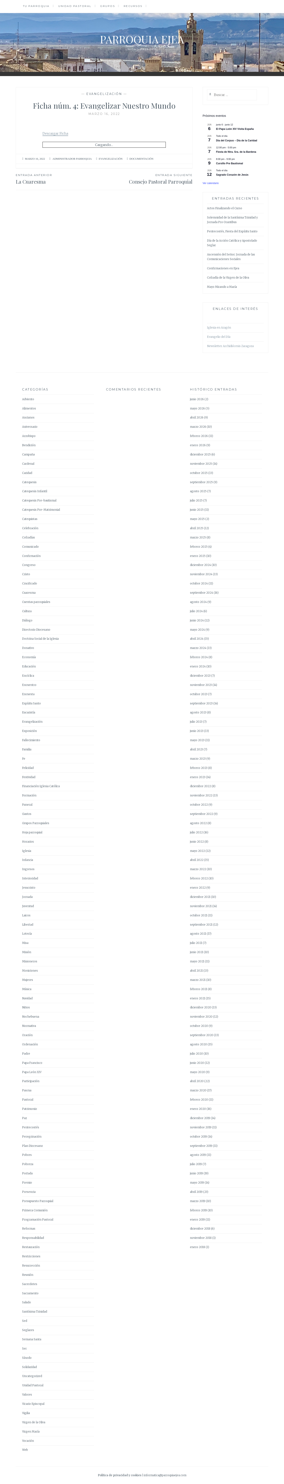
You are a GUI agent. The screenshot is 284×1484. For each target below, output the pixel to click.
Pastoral (27, 1099)
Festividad (28, 777)
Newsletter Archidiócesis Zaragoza (230, 346)
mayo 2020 (197, 1072)
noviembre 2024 (201, 574)
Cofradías (28, 537)
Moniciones (30, 970)
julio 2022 (196, 832)
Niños (26, 1007)
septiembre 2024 (201, 593)
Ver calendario (211, 183)
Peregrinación (31, 1136)
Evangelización (104, 94)
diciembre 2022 (200, 786)
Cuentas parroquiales (36, 602)
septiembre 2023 (201, 703)
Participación (30, 1081)
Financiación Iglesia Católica (41, 786)
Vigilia (26, 1413)
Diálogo (27, 620)
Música (26, 989)
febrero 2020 (199, 1099)
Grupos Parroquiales (35, 823)
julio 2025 (196, 500)
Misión (26, 952)
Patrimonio (29, 1109)
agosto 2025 (198, 491)
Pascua (26, 1090)
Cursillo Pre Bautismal (229, 163)
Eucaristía (28, 712)
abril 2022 (196, 860)
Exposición (29, 731)
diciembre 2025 (200, 454)
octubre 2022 (199, 804)
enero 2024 (198, 666)
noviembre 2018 (201, 1238)
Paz (24, 1118)
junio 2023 (196, 731)
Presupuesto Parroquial (37, 1201)
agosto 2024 (198, 602)
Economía (29, 657)
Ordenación (30, 1044)
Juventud (28, 906)
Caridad (27, 473)
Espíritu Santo (31, 703)
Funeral (27, 804)
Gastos (26, 814)
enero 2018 (197, 1247)
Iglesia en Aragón (219, 327)
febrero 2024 (199, 657)
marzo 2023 (198, 758)
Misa (25, 943)
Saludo (26, 1302)
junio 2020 (197, 1063)
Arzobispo (29, 436)
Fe (23, 758)
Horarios (28, 841)
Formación (29, 795)
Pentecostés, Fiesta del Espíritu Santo (232, 231)
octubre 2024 (199, 583)
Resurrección (31, 1265)
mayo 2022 (197, 851)
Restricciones (31, 1256)
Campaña (28, 454)
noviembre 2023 (201, 685)
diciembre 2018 (200, 1228)
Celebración (30, 528)
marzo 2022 (198, 869)
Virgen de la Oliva (33, 1422)
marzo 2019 (197, 1201)
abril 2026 (196, 417)
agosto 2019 (198, 1155)
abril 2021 (196, 970)
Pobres (27, 1155)
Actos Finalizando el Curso (224, 208)
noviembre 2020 (201, 1016)
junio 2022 (197, 841)
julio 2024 (196, 611)
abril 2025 (196, 528)
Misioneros (29, 961)
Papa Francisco (32, 1063)
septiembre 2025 (201, 482)
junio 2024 (197, 620)
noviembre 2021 (201, 906)
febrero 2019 (198, 1210)
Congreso (29, 565)
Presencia (29, 1192)
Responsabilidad (33, 1238)
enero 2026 (198, 445)
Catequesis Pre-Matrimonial (41, 510)
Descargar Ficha (55, 133)
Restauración (31, 1247)
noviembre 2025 (201, 464)
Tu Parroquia (36, 6)
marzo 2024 (198, 648)
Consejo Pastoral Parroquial (148, 179)
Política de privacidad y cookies (119, 1475)
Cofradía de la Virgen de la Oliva (228, 277)
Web (25, 1450)
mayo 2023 (197, 740)
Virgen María (31, 1431)
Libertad (27, 924)
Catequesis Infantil (34, 491)
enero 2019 (197, 1219)
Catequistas (29, 519)
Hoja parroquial (32, 832)
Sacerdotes (29, 1284)
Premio (27, 1182)
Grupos (107, 6)
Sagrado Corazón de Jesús (232, 174)
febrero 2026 (199, 436)
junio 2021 (196, 952)
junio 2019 (196, 1173)
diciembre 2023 (200, 676)
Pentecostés (30, 1127)
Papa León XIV (31, 1072)
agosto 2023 (198, 712)
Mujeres (27, 980)
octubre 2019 (198, 1136)
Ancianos (28, 417)
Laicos (26, 915)
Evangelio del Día (218, 337)
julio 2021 (196, 943)
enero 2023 (197, 777)
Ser (24, 1348)
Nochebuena (30, 1016)
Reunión (27, 1275)
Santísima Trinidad (34, 1311)
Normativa (29, 1026)
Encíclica (28, 676)
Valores (27, 1394)
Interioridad (30, 878)
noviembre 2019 (200, 1127)
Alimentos (29, 408)
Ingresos (28, 869)
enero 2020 (198, 1109)
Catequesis (29, 482)
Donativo (28, 648)
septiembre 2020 (201, 1035)
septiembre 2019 (201, 1146)
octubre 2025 (199, 473)
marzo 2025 (198, 537)
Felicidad (28, 768)
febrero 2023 (198, 768)
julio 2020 (196, 1053)
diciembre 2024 (200, 565)
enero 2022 (198, 887)
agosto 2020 (198, 1044)
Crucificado (29, 583)
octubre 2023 (198, 694)
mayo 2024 (197, 629)
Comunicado (30, 547)
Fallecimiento (31, 740)
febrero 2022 (199, 878)
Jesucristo (28, 887)
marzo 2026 (198, 427)
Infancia (27, 860)
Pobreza (27, 1164)
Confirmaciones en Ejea (223, 268)
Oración (27, 1035)
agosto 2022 (198, 823)
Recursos (133, 6)
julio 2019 (196, 1164)
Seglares (28, 1330)
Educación (29, 666)
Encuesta (28, 694)
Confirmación (31, 556)
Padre (26, 1053)
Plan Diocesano (32, 1146)
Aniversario (29, 427)
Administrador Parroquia (72, 158)
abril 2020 (197, 1081)
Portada (27, 1173)
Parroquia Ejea (142, 39)
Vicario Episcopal (33, 1404)
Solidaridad (29, 1367)
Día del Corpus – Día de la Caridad (236, 140)
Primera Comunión (35, 1210)
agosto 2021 (198, 933)
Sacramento (30, 1293)
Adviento (28, 399)
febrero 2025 (199, 547)
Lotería (27, 933)
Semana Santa (31, 1339)
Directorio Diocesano (36, 629)
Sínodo (27, 1358)
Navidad (27, 998)
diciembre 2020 (200, 1007)
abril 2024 (196, 639)
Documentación (141, 158)
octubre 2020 (199, 1026)
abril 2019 (196, 1192)
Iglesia (26, 851)
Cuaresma (29, 593)
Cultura (27, 611)
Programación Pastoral (37, 1219)
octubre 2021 (198, 915)
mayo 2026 (197, 408)
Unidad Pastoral (75, 6)
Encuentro (29, 685)
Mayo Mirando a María (222, 287)
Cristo (26, 574)
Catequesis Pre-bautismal (39, 500)
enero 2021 (197, 998)
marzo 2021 (198, 980)
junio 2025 (197, 510)
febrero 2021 (198, 989)
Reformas (28, 1228)
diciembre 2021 (200, 897)
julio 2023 (196, 722)
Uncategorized (32, 1376)
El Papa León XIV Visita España (235, 129)
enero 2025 (198, 556)
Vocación (28, 1441)
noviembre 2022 (201, 795)
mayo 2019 (197, 1182)
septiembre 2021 (201, 924)
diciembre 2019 (200, 1118)
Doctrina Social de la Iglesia (40, 639)
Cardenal (28, 464)
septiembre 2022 (201, 814)
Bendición (29, 445)
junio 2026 (197, 399)
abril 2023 (196, 749)
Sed (24, 1321)
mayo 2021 (197, 961)
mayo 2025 (197, 519)
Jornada (27, 897)
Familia (26, 749)
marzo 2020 (198, 1090)
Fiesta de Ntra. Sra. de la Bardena (236, 151)
